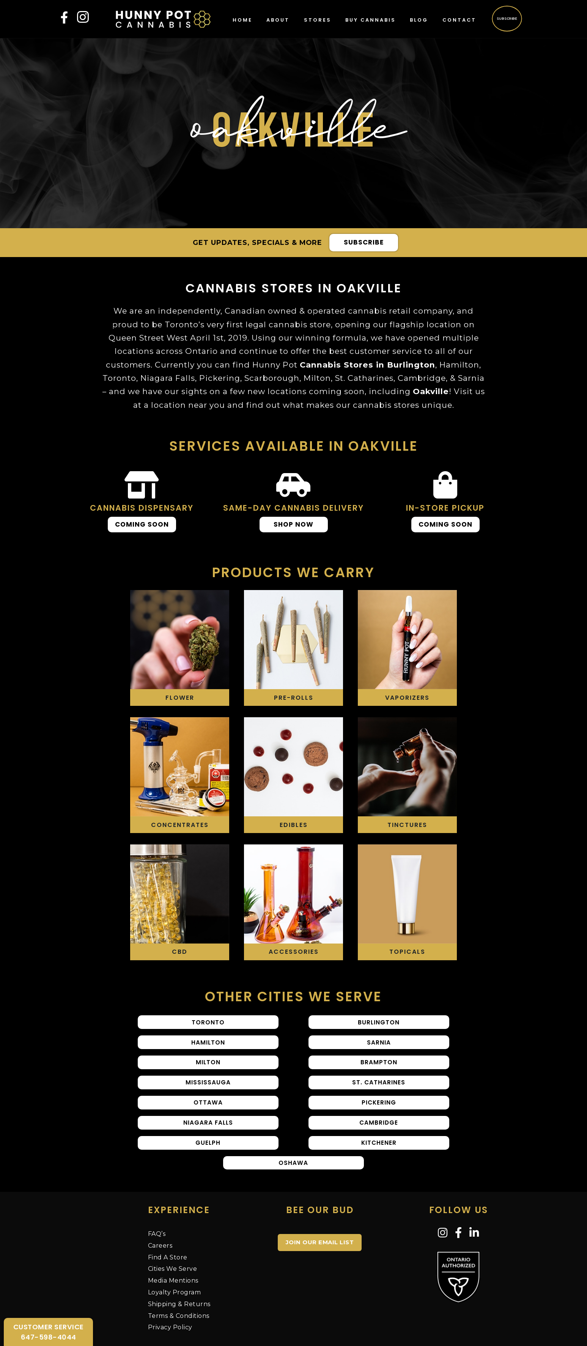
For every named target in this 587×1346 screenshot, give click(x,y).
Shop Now (293, 524)
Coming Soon (142, 524)
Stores (317, 20)
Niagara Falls (293, 1103)
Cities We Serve (172, 1238)
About (278, 20)
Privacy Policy (170, 1297)
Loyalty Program (174, 1262)
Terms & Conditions (178, 1285)
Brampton (407, 1051)
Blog (419, 20)
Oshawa (407, 1129)
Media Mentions (173, 1250)
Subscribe (507, 18)
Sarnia (179, 1051)
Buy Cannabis (370, 20)
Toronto (180, 1025)
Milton (293, 1051)
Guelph (179, 1129)
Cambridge (407, 1103)
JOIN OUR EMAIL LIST (320, 1212)
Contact (459, 20)
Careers (160, 1215)
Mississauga (180, 1077)
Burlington (293, 1025)
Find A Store (167, 1227)
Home (242, 20)
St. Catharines (293, 1077)
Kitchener (293, 1129)
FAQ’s (157, 1203)
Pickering (179, 1103)
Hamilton (407, 1025)
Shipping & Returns (179, 1274)
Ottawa (407, 1077)
